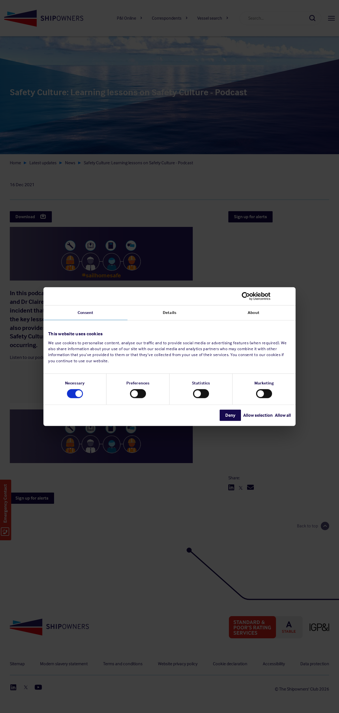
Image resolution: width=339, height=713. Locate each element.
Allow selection (258, 415)
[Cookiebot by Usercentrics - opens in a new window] (266, 296)
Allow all (283, 415)
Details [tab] (169, 312)
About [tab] (253, 312)
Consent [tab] (86, 312)
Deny (230, 415)
